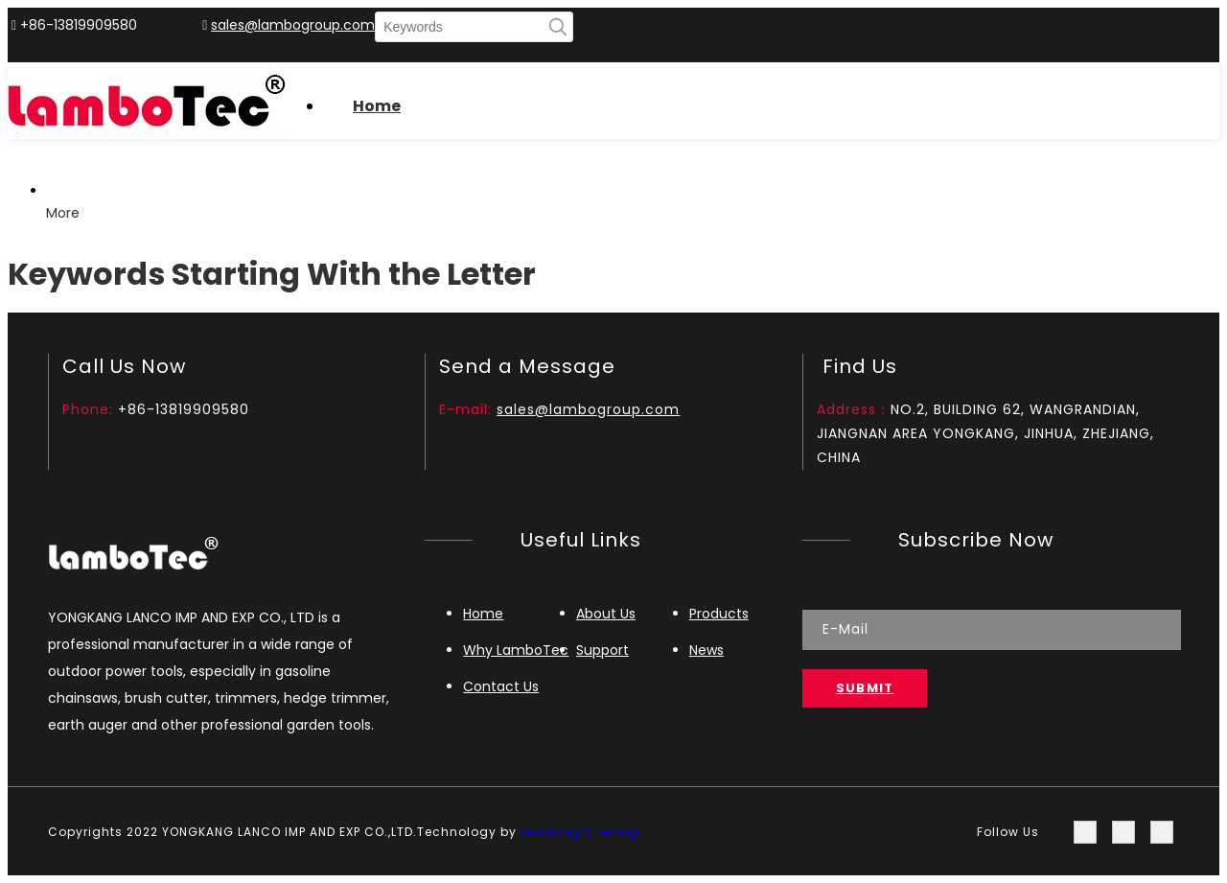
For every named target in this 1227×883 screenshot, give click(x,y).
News (706, 650)
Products (719, 613)
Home (483, 613)
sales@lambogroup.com (293, 25)
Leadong (550, 832)
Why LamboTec (515, 650)
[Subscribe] (865, 688)
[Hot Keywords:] (558, 26)
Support (602, 650)
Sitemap (612, 832)
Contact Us (501, 686)
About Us (606, 613)
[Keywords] (460, 26)
